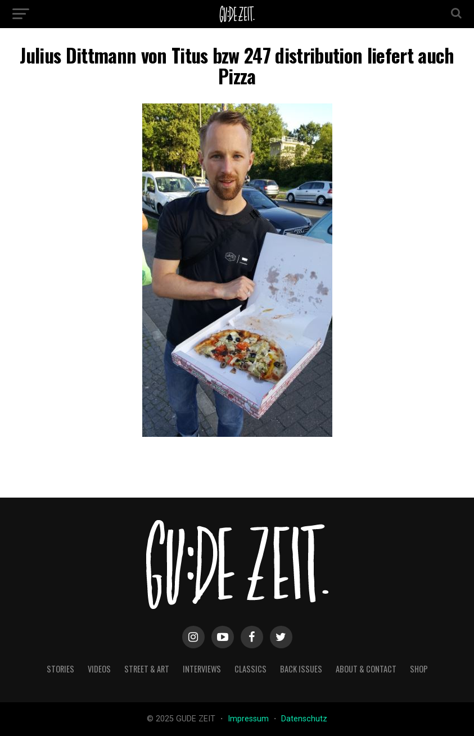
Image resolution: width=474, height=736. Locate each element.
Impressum (249, 719)
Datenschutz (304, 719)
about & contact (366, 669)
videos (99, 669)
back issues (301, 669)
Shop (419, 669)
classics (250, 669)
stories (60, 669)
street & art (146, 669)
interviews (202, 669)
